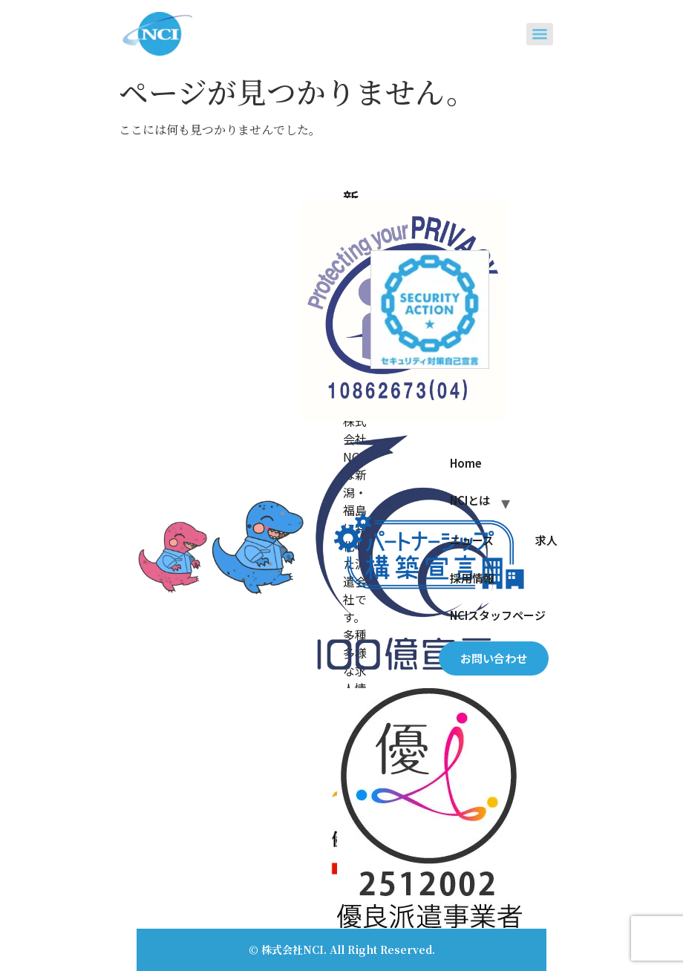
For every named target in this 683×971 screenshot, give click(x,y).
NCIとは (470, 500)
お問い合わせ (493, 658)
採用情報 (472, 578)
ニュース (472, 540)
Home (466, 463)
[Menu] (539, 34)
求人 (546, 540)
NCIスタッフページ (498, 615)
